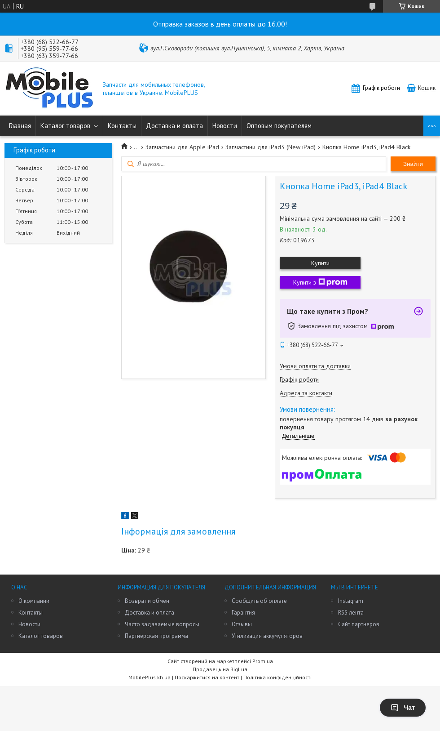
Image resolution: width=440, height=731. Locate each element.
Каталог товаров (65, 125)
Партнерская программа (156, 636)
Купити (320, 263)
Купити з (320, 282)
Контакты (122, 125)
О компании (33, 601)
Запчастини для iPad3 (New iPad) (270, 147)
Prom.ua (262, 661)
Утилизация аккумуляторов (267, 636)
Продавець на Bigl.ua (220, 669)
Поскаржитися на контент (207, 677)
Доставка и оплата (174, 125)
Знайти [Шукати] (413, 163)
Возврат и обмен (147, 601)
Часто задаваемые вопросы (162, 624)
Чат (403, 708)
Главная (20, 125)
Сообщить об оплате (259, 601)
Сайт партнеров (358, 624)
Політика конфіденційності (277, 677)
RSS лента (351, 612)
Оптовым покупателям (279, 125)
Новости (224, 125)
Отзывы (242, 624)
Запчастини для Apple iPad (182, 147)
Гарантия (243, 612)
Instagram (350, 601)
